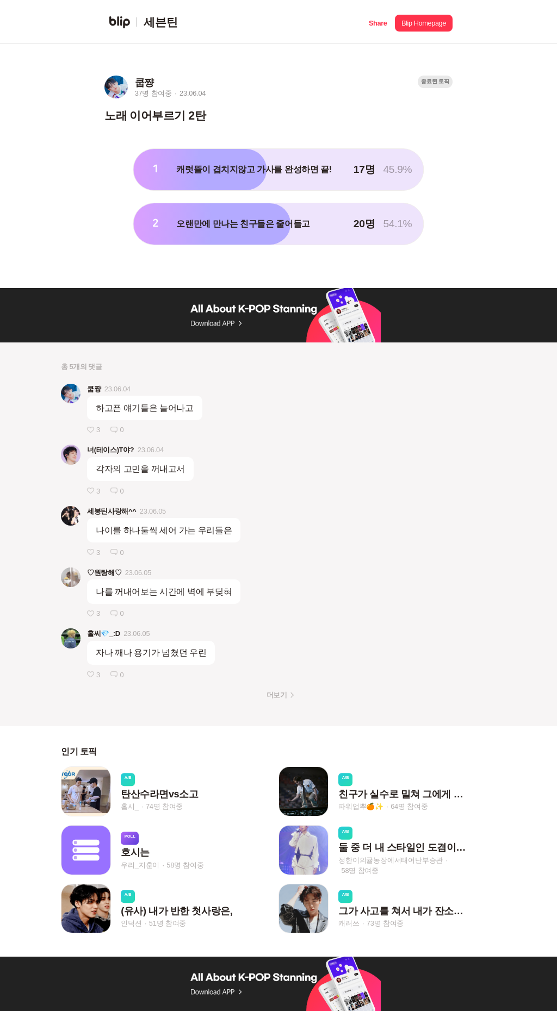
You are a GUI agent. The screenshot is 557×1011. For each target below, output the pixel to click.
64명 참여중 (409, 806)
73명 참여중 (385, 923)
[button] (378, 22)
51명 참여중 (167, 923)
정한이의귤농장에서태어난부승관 (390, 860)
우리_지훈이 (140, 865)
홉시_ (130, 806)
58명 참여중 (184, 865)
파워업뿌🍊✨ (360, 806)
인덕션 (131, 923)
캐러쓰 (348, 923)
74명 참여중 (164, 806)
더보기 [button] (277, 695)
